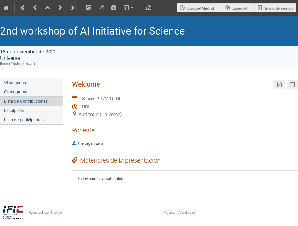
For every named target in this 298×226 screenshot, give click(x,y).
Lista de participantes (24, 119)
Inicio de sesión (279, 8)
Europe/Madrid (200, 8)
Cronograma (15, 91)
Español (239, 8)
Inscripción (14, 110)
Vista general (16, 82)
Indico (56, 212)
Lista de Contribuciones (26, 101)
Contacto (187, 212)
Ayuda (169, 212)
